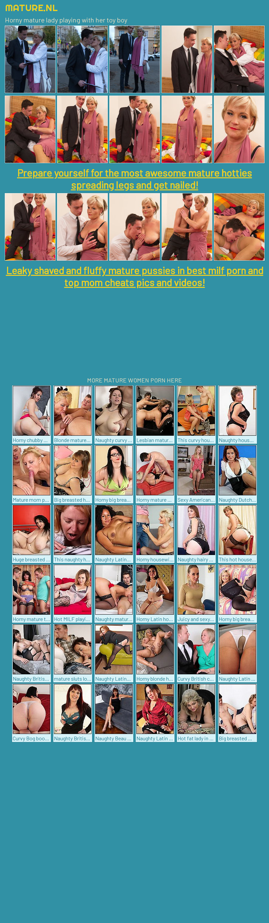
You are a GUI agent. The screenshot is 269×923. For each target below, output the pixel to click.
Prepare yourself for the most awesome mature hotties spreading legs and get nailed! (134, 179)
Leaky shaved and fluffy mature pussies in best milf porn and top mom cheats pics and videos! (134, 276)
